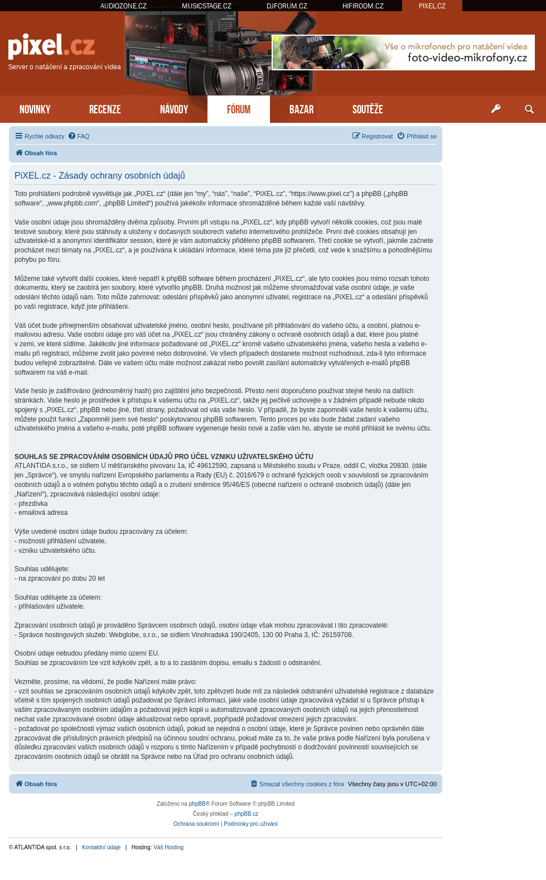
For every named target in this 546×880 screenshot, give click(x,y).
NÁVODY (174, 108)
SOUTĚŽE (367, 108)
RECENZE (105, 108)
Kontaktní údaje (101, 847)
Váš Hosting (168, 847)
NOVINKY (35, 108)
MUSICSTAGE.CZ (206, 6)
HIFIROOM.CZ (363, 6)
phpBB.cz (246, 814)
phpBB (197, 804)
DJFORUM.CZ (287, 6)
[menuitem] (78, 136)
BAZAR (301, 108)
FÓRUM (238, 108)
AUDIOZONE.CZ (123, 6)
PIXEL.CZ (432, 6)
